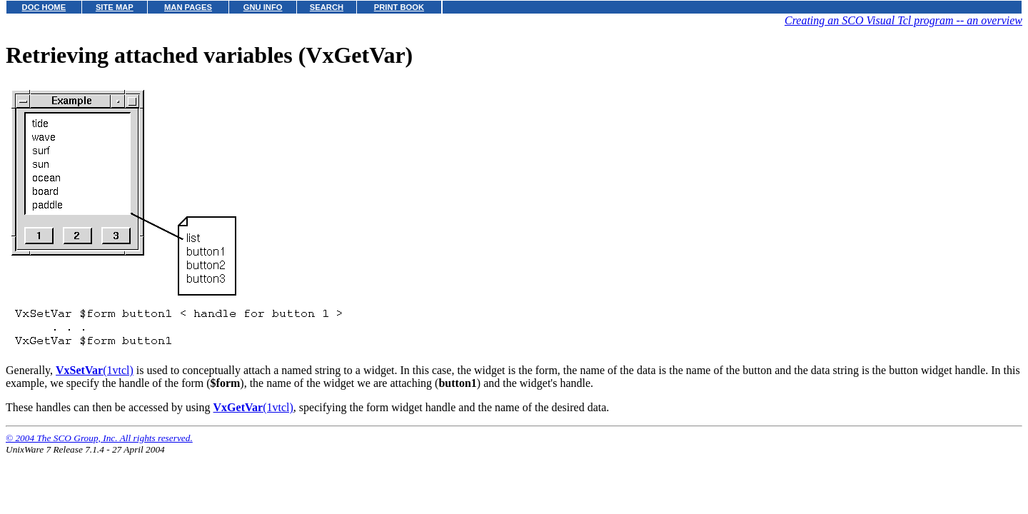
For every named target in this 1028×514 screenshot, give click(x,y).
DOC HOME (44, 7)
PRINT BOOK (399, 7)
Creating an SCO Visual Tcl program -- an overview (903, 20)
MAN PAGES (188, 7)
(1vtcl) (94, 370)
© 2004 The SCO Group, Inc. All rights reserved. (99, 438)
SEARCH (326, 7)
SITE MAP (114, 7)
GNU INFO (263, 7)
